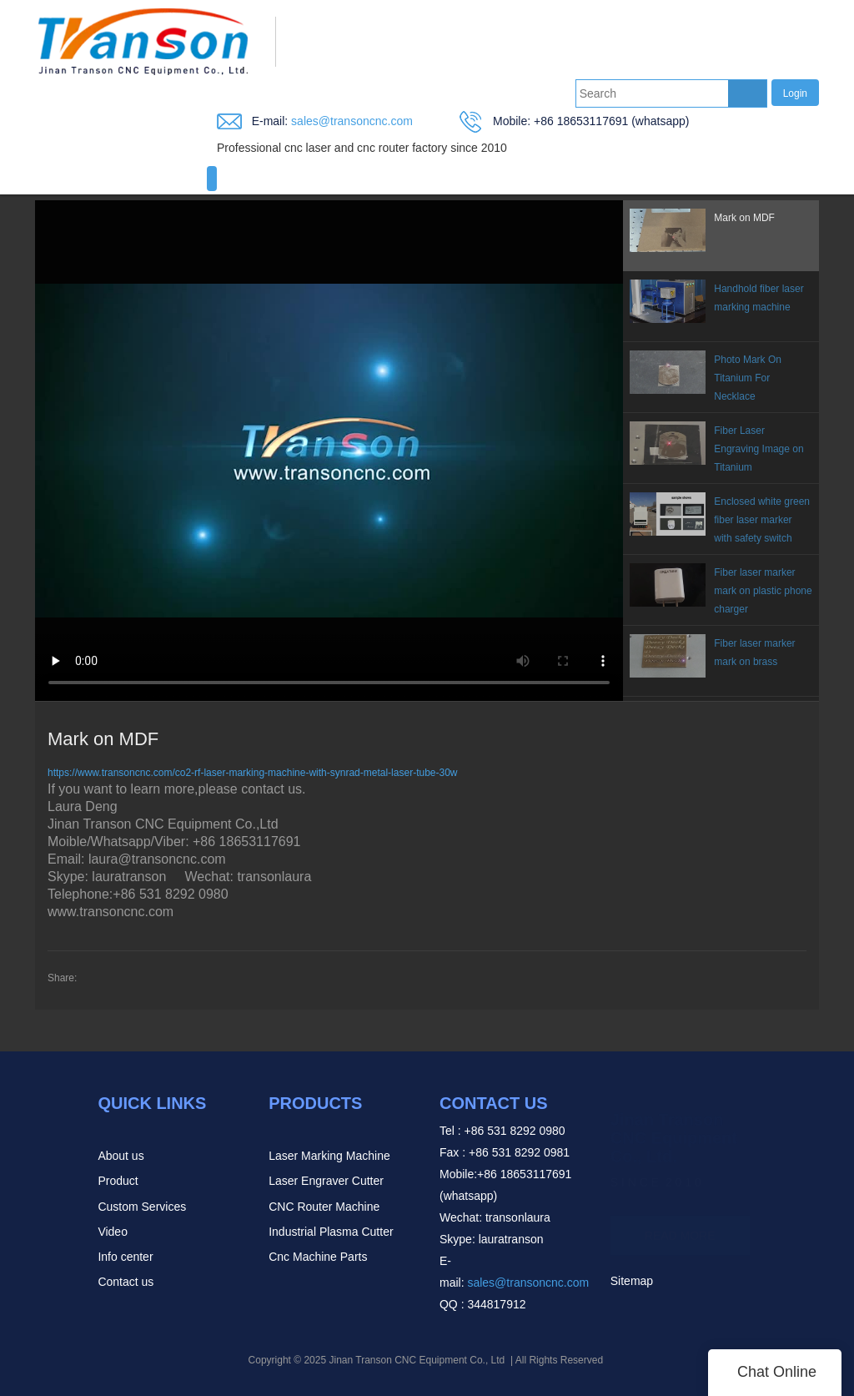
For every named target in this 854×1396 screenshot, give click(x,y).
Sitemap (631, 1281)
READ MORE (680, 1227)
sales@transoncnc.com (350, 121)
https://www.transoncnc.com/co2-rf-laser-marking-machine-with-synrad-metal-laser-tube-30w (253, 773)
